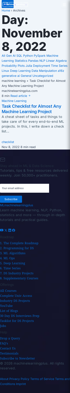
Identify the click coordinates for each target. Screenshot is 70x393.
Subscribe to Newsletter (17, 358)
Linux (6, 71)
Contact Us (7, 348)
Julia (29, 66)
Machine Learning (14, 101)
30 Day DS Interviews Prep (19, 316)
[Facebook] (13, 230)
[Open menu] (64, 4)
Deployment (42, 66)
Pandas (33, 60)
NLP (42, 60)
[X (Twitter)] (6, 230)
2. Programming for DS (17, 248)
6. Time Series (10, 268)
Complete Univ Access (16, 296)
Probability (10, 66)
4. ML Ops (7, 258)
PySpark (40, 55)
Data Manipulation (45, 71)
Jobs (3, 326)
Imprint (21, 384)
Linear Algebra (56, 60)
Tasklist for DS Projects (17, 321)
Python (28, 55)
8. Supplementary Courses (19, 278)
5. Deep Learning (12, 263)
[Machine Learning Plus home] (16, 205)
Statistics (21, 60)
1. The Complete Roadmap (19, 243)
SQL (19, 55)
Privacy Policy (19, 379)
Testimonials (9, 353)
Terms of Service (42, 379)
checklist (8, 142)
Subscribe (11, 199)
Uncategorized (42, 76)
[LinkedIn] (10, 230)
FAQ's (4, 343)
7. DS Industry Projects (16, 273)
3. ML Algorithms (12, 253)
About (4, 379)
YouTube (6, 306)
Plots (22, 66)
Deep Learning (21, 71)
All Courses (8, 291)
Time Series (59, 66)
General (26, 76)
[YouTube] (2, 230)
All (3, 55)
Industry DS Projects (15, 301)
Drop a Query (10, 338)
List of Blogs (9, 311)
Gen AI (11, 55)
